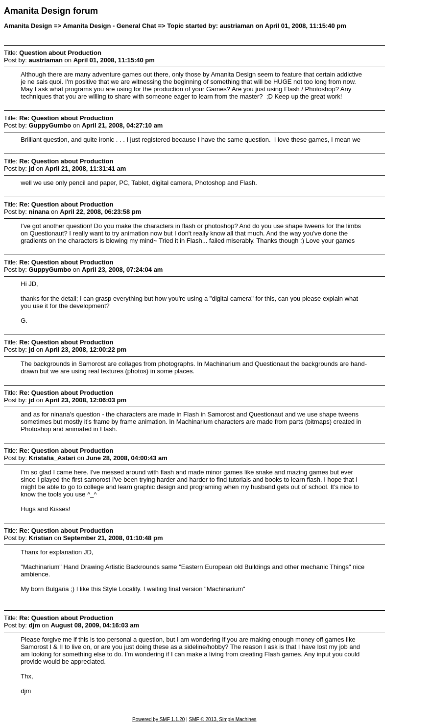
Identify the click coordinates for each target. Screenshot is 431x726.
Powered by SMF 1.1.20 (158, 719)
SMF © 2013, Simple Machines (223, 719)
